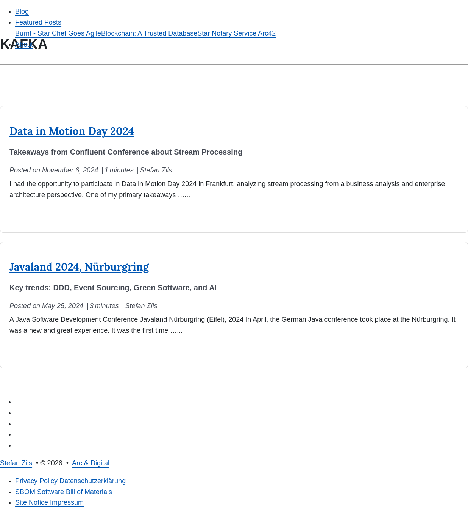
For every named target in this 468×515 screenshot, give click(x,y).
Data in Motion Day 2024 (71, 131)
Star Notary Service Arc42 (236, 33)
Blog (22, 11)
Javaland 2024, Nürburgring (79, 267)
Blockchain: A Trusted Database (149, 33)
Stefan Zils (16, 463)
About (24, 44)
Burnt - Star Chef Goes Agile (58, 33)
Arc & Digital (90, 463)
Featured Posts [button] (38, 22)
